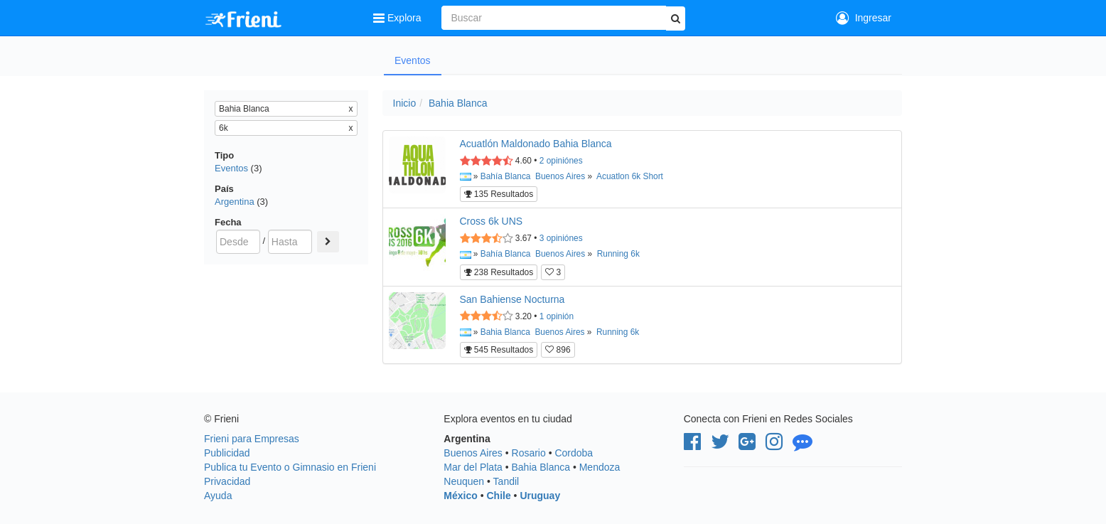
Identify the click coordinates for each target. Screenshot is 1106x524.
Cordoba (573, 453)
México (460, 495)
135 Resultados (499, 194)
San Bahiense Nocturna (512, 299)
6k (636, 176)
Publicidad (227, 453)
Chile (498, 495)
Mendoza (600, 467)
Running (612, 254)
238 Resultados (499, 272)
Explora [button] (398, 17)
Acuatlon (612, 176)
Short (653, 176)
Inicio (405, 103)
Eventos (412, 60)
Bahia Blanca (458, 103)
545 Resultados (499, 350)
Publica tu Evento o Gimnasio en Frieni (290, 467)
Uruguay (540, 495)
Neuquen (464, 481)
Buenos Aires (560, 176)
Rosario (529, 453)
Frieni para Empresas (251, 438)
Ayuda (218, 495)
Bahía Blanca (505, 176)
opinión (556, 316)
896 (557, 350)
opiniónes (561, 161)
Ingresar (863, 17)
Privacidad (227, 481)
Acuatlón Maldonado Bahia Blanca (536, 143)
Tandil (506, 481)
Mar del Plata (473, 467)
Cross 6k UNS (491, 221)
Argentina (234, 201)
